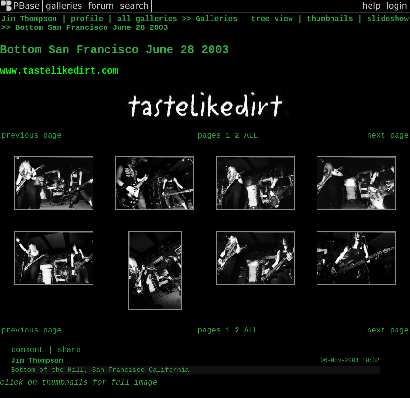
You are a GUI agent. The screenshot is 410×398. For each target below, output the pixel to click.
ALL (251, 138)
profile (87, 19)
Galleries (216, 19)
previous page (31, 138)
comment (27, 352)
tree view (272, 19)
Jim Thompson (37, 363)
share (68, 352)
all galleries (147, 19)
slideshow (388, 19)
